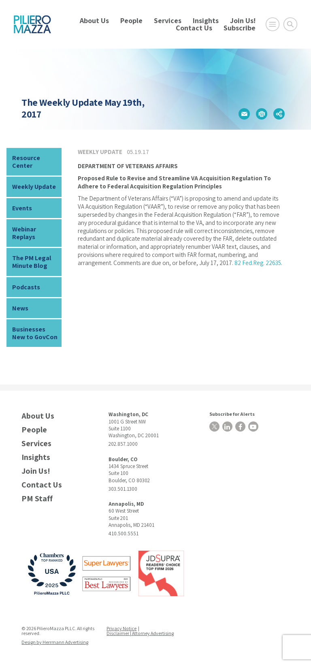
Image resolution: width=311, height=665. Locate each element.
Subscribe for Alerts (232, 414)
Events (22, 208)
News (20, 308)
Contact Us (194, 27)
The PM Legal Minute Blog (31, 262)
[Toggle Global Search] (290, 24)
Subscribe (240, 27)
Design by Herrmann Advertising (54, 642)
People (131, 20)
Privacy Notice (121, 628)
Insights (206, 20)
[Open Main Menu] (272, 24)
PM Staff (37, 499)
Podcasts (26, 287)
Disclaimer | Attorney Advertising (140, 633)
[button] (244, 114)
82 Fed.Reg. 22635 (257, 263)
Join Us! (243, 20)
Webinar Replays (24, 233)
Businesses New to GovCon (35, 333)
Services (167, 20)
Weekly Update (34, 186)
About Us (94, 20)
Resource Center (26, 162)
